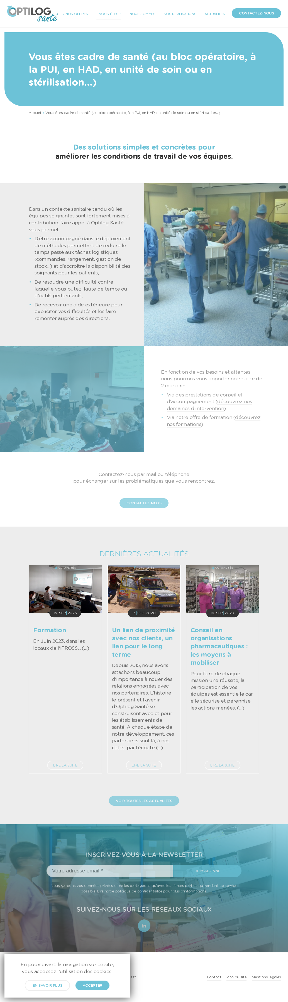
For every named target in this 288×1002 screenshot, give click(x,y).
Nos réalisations (180, 14)
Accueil (35, 112)
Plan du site (236, 977)
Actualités (214, 14)
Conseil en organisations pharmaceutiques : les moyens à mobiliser (219, 646)
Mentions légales (266, 977)
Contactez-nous (256, 13)
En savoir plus (47, 985)
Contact (214, 977)
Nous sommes (142, 14)
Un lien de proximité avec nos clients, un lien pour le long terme (143, 642)
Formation (49, 630)
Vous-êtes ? (110, 14)
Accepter (92, 985)
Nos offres (76, 14)
